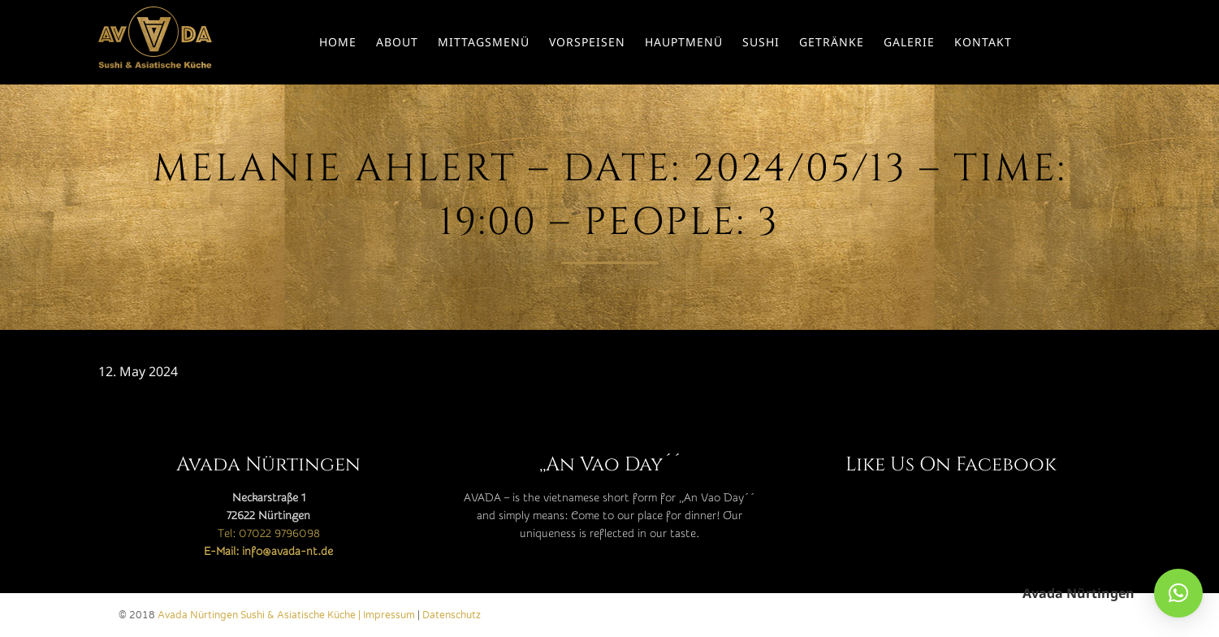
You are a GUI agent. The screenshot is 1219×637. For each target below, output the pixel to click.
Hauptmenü (684, 42)
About (397, 42)
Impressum (389, 615)
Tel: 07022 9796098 (269, 533)
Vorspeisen (587, 42)
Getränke (831, 42)
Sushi (761, 42)
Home (338, 42)
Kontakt (983, 42)
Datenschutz (451, 615)
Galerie (909, 42)
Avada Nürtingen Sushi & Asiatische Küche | (260, 615)
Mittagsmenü (484, 42)
